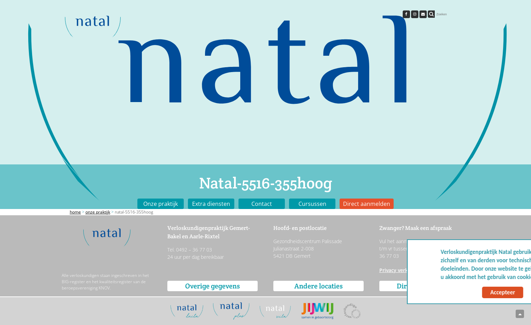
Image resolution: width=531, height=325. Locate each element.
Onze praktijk (160, 204)
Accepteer (458, 292)
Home (75, 212)
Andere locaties (318, 286)
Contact (261, 204)
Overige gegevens (212, 286)
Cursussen (312, 204)
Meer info (506, 277)
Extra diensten (211, 204)
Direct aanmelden (366, 204)
